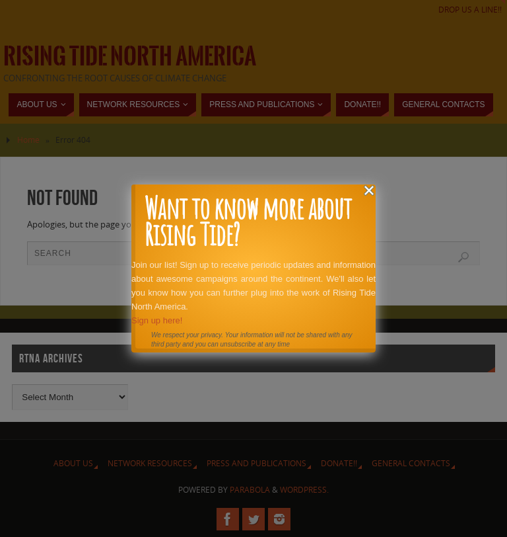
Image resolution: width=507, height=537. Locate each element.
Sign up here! (156, 320)
